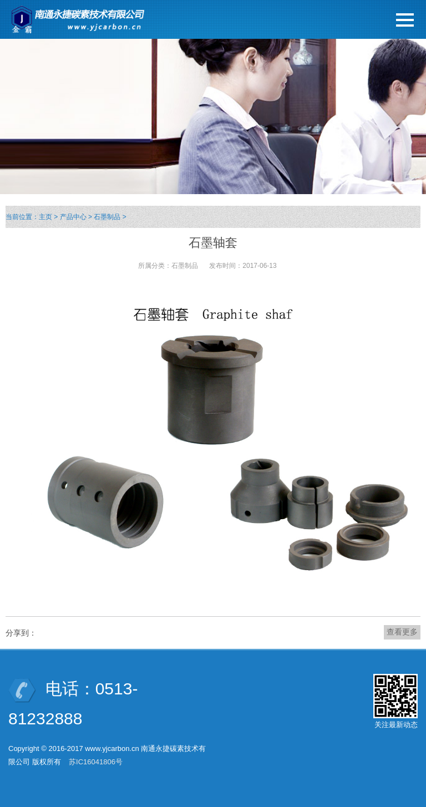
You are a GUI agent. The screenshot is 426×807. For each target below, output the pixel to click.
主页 (45, 217)
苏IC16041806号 (96, 762)
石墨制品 (107, 217)
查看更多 (402, 631)
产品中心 (73, 217)
